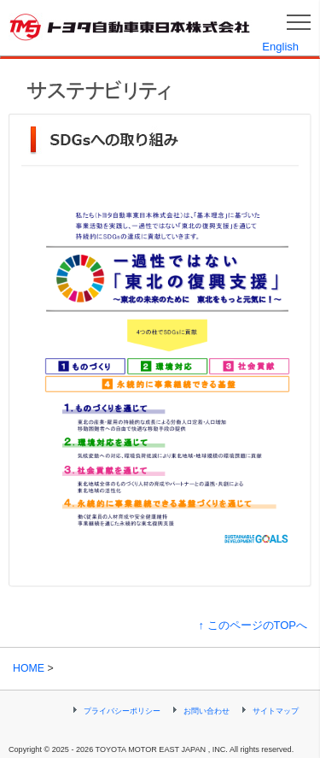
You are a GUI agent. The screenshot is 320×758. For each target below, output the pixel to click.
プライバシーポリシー (122, 711)
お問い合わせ (206, 711)
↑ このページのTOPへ (252, 625)
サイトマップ (276, 711)
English (280, 46)
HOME (28, 668)
